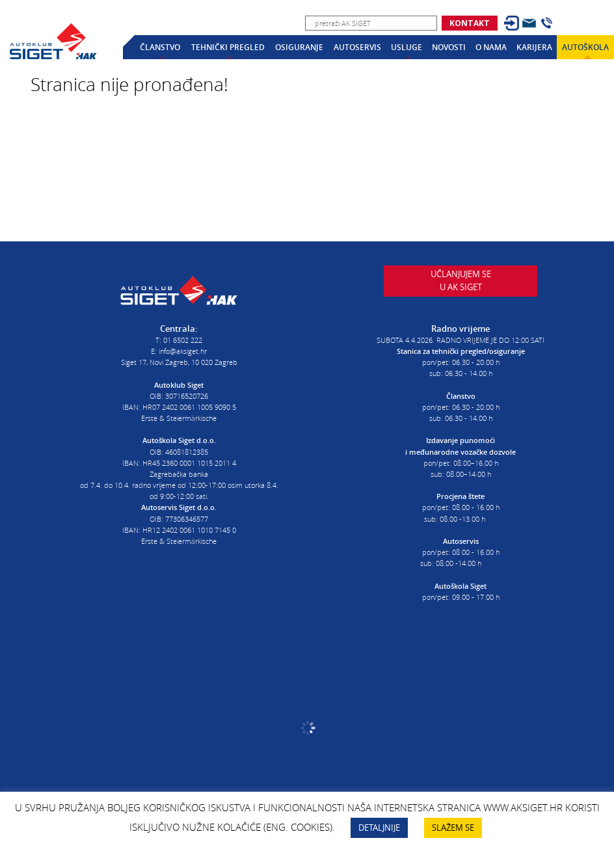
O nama (491, 47)
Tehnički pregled (228, 47)
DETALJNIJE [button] (379, 827)
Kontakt (469, 23)
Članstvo (160, 47)
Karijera (534, 47)
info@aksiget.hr (183, 347)
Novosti (449, 47)
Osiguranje (299, 47)
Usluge (406, 47)
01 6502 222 (182, 336)
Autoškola (585, 47)
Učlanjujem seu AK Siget (461, 287)
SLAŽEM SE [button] (453, 827)
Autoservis (357, 47)
